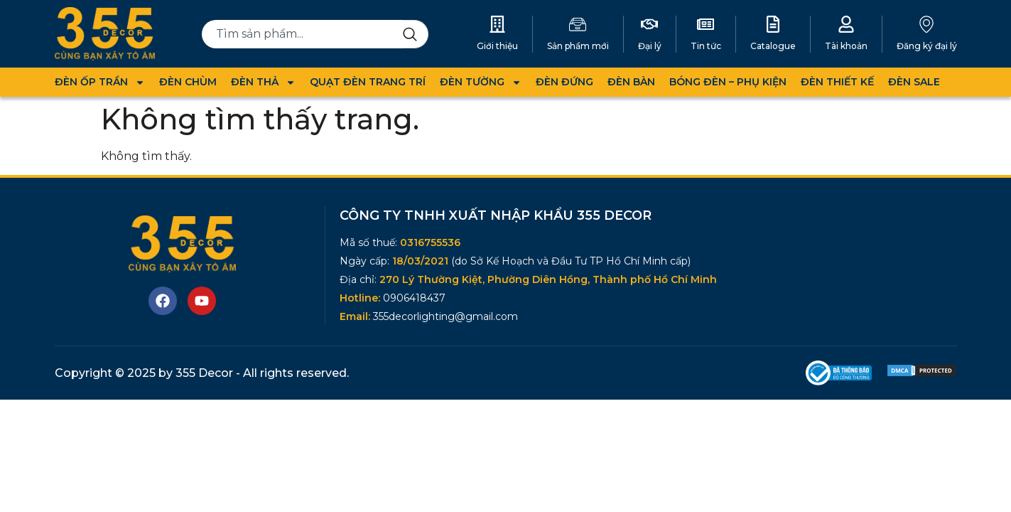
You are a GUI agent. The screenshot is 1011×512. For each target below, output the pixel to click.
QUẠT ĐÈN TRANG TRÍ (368, 81)
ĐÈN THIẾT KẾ (837, 81)
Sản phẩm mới (578, 46)
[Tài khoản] (846, 24)
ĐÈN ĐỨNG (564, 81)
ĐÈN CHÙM (188, 81)
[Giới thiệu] (497, 24)
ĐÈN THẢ (263, 82)
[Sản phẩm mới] (577, 24)
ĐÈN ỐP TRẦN (100, 82)
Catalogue (773, 46)
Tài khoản (846, 46)
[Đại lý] (649, 24)
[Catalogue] (773, 24)
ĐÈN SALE (914, 81)
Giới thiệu (497, 46)
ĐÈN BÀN (631, 81)
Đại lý (649, 46)
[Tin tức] (705, 24)
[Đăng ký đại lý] (926, 24)
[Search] (415, 34)
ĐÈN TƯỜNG (480, 82)
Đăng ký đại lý (927, 46)
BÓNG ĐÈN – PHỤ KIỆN (727, 81)
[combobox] (302, 34)
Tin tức (706, 46)
